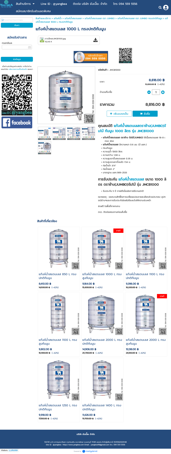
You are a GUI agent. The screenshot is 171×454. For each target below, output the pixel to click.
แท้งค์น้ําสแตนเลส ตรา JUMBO (100, 18)
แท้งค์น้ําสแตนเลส (73, 18)
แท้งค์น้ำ (58, 18)
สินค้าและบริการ (43, 18)
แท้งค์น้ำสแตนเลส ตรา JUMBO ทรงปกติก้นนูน (140, 18)
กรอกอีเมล (7, 43)
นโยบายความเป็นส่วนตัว (18, 69)
